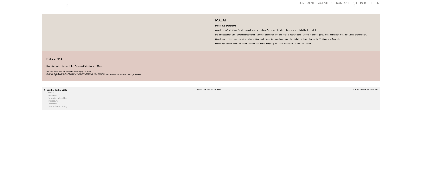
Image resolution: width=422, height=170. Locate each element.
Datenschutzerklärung (57, 106)
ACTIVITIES (325, 2)
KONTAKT (342, 2)
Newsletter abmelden (57, 98)
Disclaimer (52, 104)
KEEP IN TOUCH (363, 2)
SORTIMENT (307, 2)
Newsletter (52, 95)
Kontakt (51, 93)
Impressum (53, 101)
